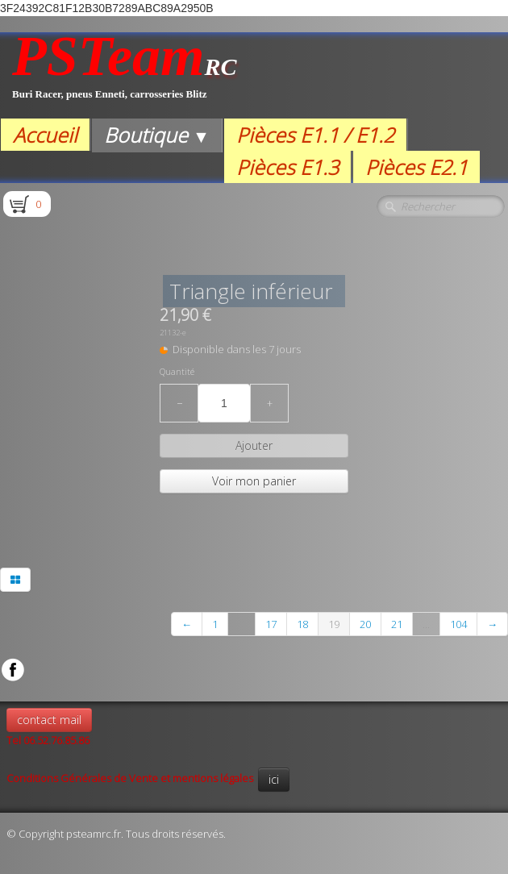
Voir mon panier (254, 481)
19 (333, 624)
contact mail (49, 719)
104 (458, 624)
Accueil (45, 134)
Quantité (177, 371)
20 (365, 624)
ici (274, 779)
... (241, 624)
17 (271, 624)
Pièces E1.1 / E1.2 (315, 134)
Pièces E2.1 (416, 167)
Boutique (157, 134)
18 (302, 624)
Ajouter (254, 445)
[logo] (124, 75)
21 (396, 624)
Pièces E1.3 (287, 167)
